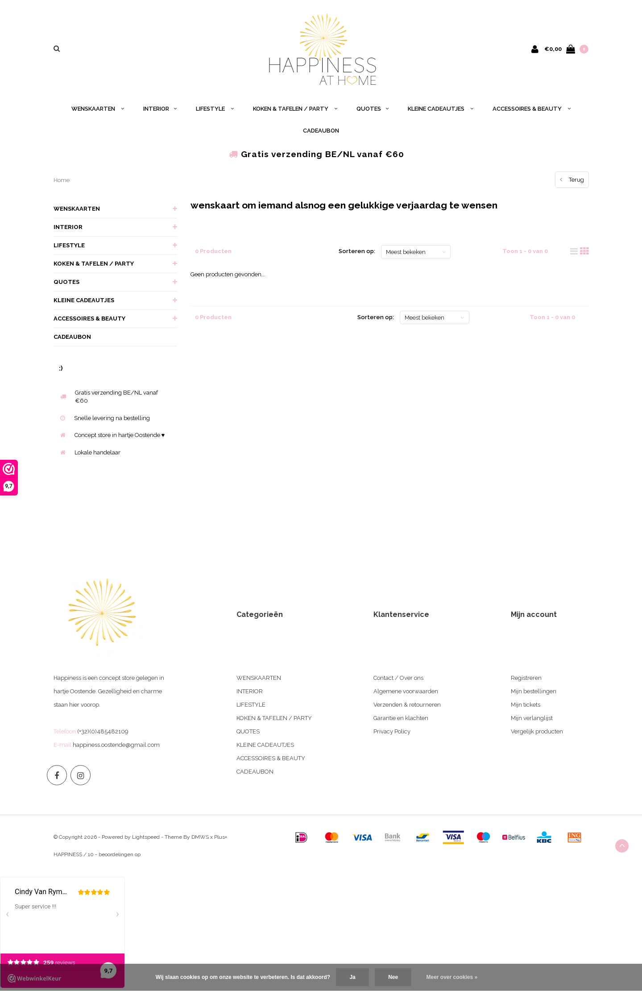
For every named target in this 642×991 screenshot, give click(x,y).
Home (62, 180)
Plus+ (220, 837)
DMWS (200, 837)
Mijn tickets (525, 704)
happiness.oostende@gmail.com (116, 744)
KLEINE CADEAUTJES (440, 108)
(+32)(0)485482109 (102, 731)
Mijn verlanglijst (532, 718)
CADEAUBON (321, 130)
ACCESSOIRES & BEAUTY (532, 108)
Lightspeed (146, 837)
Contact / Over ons (398, 678)
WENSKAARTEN (97, 108)
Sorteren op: (357, 251)
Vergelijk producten (537, 731)
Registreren (526, 678)
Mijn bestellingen (533, 691)
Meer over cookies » (452, 977)
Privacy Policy (391, 731)
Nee (393, 977)
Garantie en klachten (400, 718)
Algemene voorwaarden (405, 691)
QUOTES (372, 108)
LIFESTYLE (215, 108)
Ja (352, 977)
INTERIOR (160, 108)
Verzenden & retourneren (407, 704)
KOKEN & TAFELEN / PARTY (295, 108)
